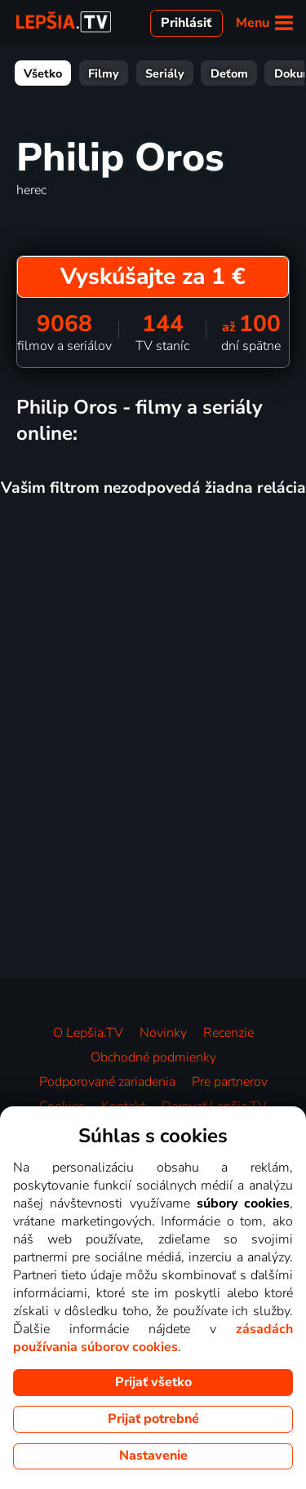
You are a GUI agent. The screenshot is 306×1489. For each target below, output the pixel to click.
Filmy (103, 73)
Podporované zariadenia (107, 1082)
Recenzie (228, 1033)
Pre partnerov (230, 1082)
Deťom (229, 73)
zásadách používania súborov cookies (153, 1338)
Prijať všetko (153, 1382)
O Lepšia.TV (88, 1033)
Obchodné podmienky (153, 1057)
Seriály (164, 73)
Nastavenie (153, 1456)
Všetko (43, 73)
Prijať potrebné (153, 1419)
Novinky (163, 1033)
